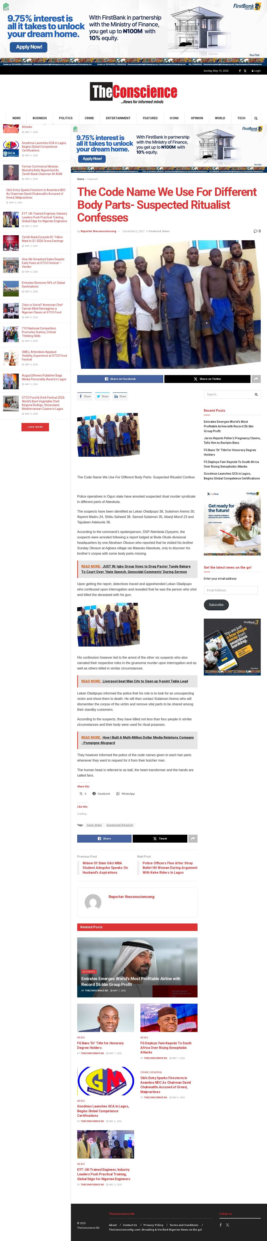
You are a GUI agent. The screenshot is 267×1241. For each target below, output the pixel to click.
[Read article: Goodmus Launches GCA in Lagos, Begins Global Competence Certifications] (105, 1081)
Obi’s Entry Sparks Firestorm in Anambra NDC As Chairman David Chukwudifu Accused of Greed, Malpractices (35, 193)
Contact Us (130, 1225)
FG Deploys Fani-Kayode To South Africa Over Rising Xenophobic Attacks (165, 1048)
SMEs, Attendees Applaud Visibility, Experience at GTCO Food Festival (44, 355)
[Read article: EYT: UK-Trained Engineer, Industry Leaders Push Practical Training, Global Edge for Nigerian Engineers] (105, 1144)
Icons (174, 118)
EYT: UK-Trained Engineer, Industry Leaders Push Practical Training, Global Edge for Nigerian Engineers (44, 217)
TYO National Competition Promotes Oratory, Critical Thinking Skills (39, 332)
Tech (241, 118)
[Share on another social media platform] (256, 379)
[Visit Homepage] (133, 93)
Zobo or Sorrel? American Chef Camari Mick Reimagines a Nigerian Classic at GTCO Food (42, 308)
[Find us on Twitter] (245, 71)
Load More (35, 427)
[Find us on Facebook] (240, 71)
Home (80, 179)
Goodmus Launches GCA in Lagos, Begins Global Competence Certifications (44, 146)
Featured (150, 118)
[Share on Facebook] (120, 379)
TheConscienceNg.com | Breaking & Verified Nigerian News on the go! (155, 1229)
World (220, 118)
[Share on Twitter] (207, 379)
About (113, 1225)
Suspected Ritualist (120, 825)
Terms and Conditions (184, 1225)
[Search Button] (256, 118)
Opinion (197, 118)
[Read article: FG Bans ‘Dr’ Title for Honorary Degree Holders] (105, 1018)
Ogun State (94, 825)
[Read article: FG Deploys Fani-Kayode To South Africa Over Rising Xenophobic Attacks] (168, 1018)
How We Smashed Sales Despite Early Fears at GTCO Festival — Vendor (43, 263)
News (17, 118)
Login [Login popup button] (256, 70)
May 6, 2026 (114, 1121)
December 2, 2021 (134, 231)
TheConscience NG (96, 990)
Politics (66, 118)
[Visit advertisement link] (133, 33)
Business (40, 118)
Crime (89, 118)
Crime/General (151, 1072)
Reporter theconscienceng (98, 231)
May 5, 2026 (114, 1184)
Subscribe (216, 605)
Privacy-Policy (153, 1225)
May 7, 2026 (118, 990)
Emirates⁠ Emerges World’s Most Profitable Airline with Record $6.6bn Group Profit (228, 426)
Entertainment (118, 118)
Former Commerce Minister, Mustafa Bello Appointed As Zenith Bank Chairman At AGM (42, 170)
